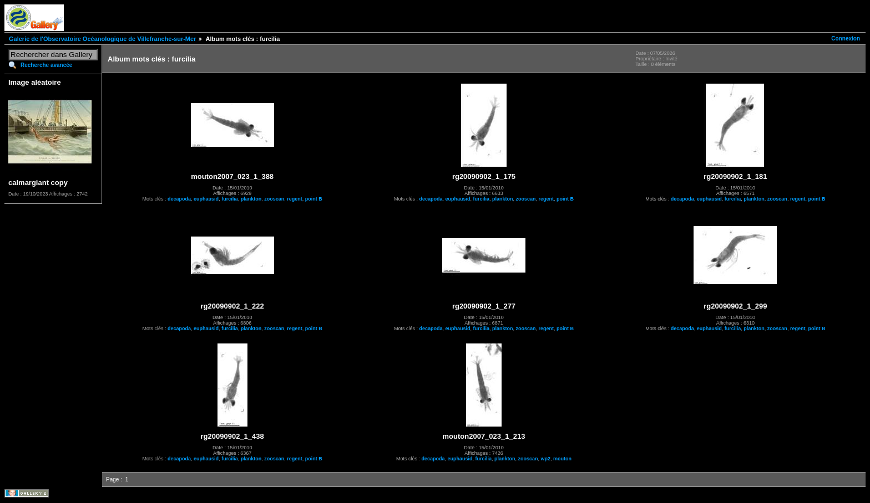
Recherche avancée (46, 65)
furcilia (229, 199)
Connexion (845, 38)
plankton (251, 199)
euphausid (206, 199)
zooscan (274, 199)
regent (294, 199)
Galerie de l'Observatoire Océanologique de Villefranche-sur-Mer (102, 38)
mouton (562, 458)
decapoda (179, 199)
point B (313, 199)
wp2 (546, 458)
